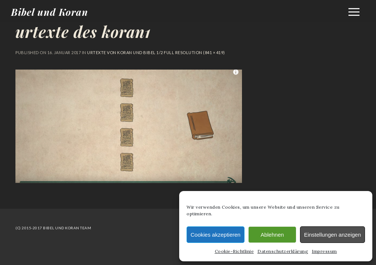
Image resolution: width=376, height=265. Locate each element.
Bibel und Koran (49, 12)
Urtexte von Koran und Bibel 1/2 (125, 52)
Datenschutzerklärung (282, 251)
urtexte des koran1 (83, 31)
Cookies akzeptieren (216, 235)
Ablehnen (272, 235)
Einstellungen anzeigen (332, 235)
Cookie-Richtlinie (234, 251)
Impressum (324, 251)
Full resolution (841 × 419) (194, 52)
